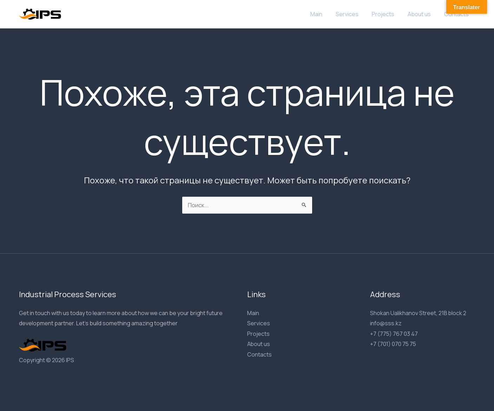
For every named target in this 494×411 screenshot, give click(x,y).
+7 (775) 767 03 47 (394, 334)
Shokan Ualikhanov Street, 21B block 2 (418, 313)
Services (354, 14)
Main (326, 14)
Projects (388, 14)
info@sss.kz (386, 323)
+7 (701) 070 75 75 (393, 344)
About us (422, 14)
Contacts (457, 14)
